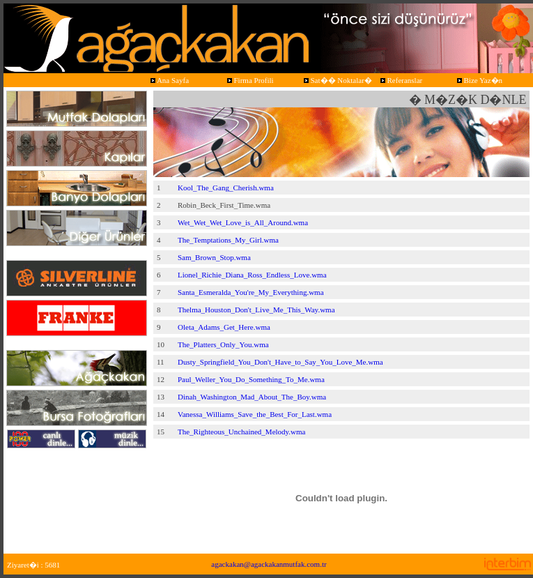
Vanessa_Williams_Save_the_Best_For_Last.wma (255, 414)
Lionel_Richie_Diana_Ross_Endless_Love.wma (252, 275)
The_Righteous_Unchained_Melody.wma (242, 431)
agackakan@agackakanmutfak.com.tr (268, 564)
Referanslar (400, 80)
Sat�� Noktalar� (337, 80)
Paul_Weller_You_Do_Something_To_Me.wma (251, 379)
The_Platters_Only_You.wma (223, 344)
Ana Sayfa (168, 80)
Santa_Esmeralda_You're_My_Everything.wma (251, 292)
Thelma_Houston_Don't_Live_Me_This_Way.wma (256, 309)
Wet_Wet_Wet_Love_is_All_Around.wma (243, 222)
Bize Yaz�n (478, 80)
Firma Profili (249, 80)
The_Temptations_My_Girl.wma (228, 240)
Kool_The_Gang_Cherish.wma (226, 187)
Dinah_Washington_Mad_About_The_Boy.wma (252, 397)
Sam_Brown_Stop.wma (214, 257)
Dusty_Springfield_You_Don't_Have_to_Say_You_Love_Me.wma (280, 362)
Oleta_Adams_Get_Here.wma (224, 327)
